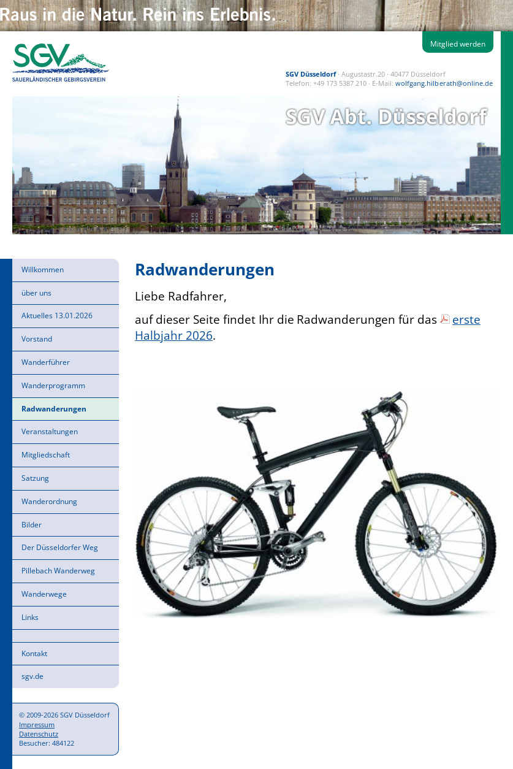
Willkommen (42, 269)
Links (30, 617)
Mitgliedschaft (45, 455)
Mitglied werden (457, 44)
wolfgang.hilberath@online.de (444, 83)
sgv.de (32, 676)
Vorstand (36, 339)
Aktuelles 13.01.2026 (57, 315)
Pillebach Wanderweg (58, 570)
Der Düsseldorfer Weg (59, 547)
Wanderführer (45, 362)
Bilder (31, 524)
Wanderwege (44, 594)
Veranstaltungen (49, 431)
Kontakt (34, 653)
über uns (36, 293)
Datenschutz (38, 733)
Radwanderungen (53, 409)
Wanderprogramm (53, 385)
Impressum (37, 724)
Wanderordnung (49, 501)
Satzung (35, 478)
